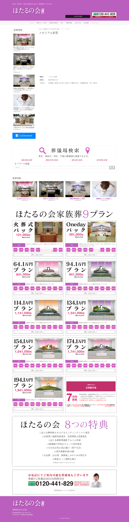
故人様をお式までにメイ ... (25, 198)
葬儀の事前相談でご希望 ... (78, 198)
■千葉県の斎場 (102, 160)
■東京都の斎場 (27, 160)
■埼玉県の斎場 (77, 160)
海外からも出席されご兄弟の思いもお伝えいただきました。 (23, 68)
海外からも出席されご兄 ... (51, 198)
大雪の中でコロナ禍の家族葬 (23, 127)
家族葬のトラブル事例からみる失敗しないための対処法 (23, 109)
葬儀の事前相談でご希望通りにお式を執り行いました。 (23, 89)
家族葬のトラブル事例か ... (104, 198)
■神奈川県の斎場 (52, 160)
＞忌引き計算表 (77, 16)
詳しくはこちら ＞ (38, 255)
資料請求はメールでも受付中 (64, 490)
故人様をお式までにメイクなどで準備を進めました (23, 48)
